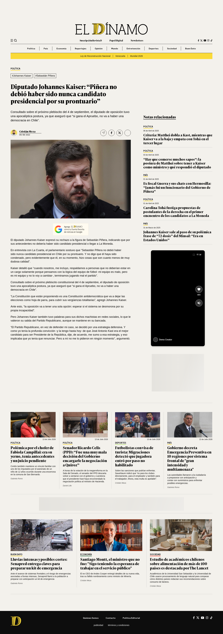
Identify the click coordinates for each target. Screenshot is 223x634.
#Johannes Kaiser (21, 75)
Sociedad (172, 48)
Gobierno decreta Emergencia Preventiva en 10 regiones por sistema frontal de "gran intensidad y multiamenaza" (189, 458)
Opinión (99, 48)
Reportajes (80, 48)
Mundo (114, 48)
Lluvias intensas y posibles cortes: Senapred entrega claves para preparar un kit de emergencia (39, 563)
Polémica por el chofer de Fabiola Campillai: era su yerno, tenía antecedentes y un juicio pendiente (32, 454)
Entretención (133, 48)
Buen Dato (190, 48)
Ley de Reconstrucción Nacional (95, 56)
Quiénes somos (90, 618)
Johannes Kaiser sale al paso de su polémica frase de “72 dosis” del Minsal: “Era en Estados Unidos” (177, 235)
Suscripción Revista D (91, 40)
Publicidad (98, 625)
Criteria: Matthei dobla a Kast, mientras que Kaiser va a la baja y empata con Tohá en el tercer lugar (177, 138)
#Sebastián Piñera (45, 75)
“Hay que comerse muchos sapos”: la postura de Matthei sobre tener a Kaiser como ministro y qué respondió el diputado (177, 163)
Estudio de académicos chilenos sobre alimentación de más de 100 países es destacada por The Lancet (179, 563)
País (46, 48)
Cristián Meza (27, 131)
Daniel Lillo (67, 486)
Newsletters (137, 40)
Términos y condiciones (118, 625)
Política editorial (131, 618)
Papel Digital (116, 40)
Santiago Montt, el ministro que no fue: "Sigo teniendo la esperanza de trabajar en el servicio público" (110, 563)
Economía (61, 48)
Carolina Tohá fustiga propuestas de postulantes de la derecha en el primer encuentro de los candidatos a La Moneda (176, 211)
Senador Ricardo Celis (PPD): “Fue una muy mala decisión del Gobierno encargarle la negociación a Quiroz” (85, 456)
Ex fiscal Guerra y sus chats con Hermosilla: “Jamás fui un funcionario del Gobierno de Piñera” (177, 187)
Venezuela (120, 56)
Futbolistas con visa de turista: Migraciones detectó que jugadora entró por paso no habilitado (134, 456)
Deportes (153, 48)
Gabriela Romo (17, 479)
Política (31, 48)
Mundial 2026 (136, 56)
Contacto (111, 618)
